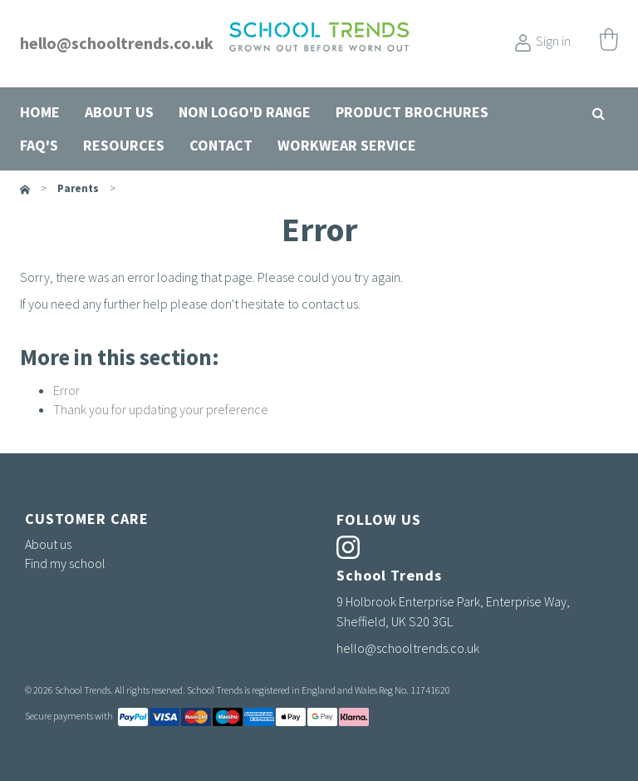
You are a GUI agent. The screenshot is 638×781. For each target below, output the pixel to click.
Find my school (65, 563)
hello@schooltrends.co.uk (116, 42)
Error (66, 390)
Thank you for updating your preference (160, 409)
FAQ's (39, 145)
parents (78, 188)
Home (40, 111)
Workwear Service (346, 145)
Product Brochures (412, 111)
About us (119, 111)
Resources (123, 145)
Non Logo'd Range (245, 111)
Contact (221, 145)
